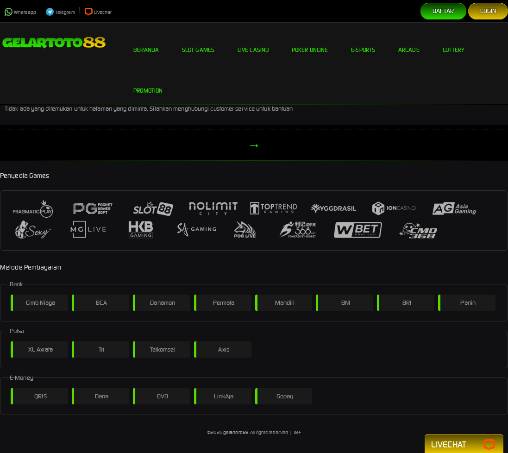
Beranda (146, 42)
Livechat (98, 12)
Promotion (148, 83)
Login (488, 11)
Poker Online (310, 42)
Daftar (443, 11)
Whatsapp (20, 12)
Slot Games (198, 42)
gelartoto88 (235, 432)
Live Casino (253, 42)
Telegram (60, 12)
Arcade (409, 42)
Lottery (454, 42)
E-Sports (363, 42)
